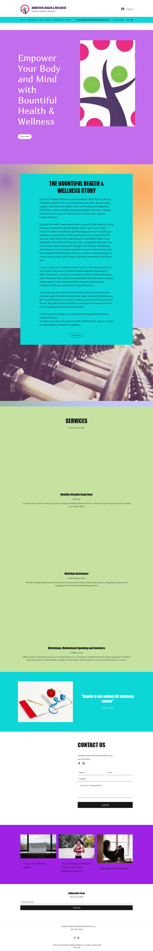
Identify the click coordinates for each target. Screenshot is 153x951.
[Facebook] (128, 20)
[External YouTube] (76, 464)
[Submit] (105, 805)
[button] (76, 335)
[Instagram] (131, 20)
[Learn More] (25, 136)
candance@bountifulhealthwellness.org (92, 20)
